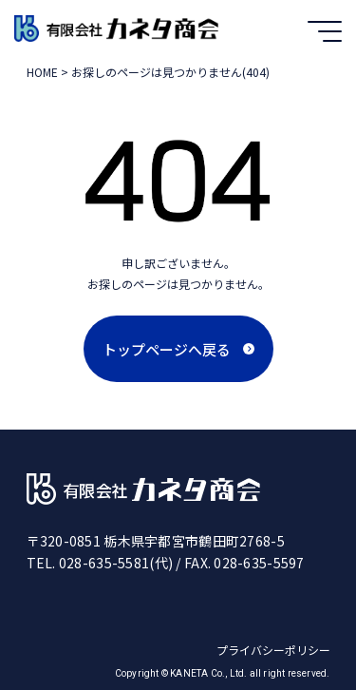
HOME (42, 72)
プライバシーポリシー (273, 650)
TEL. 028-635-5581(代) (100, 562)
